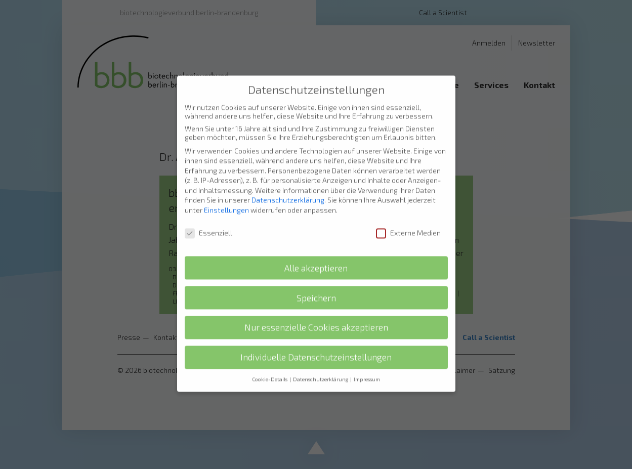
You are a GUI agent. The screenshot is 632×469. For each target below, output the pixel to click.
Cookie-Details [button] (270, 361)
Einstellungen (226, 192)
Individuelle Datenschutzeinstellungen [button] (316, 339)
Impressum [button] (367, 361)
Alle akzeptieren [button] (316, 250)
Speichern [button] (316, 279)
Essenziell (208, 214)
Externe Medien (408, 214)
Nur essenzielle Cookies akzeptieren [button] (316, 309)
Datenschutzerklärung (287, 182)
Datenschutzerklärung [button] (321, 361)
